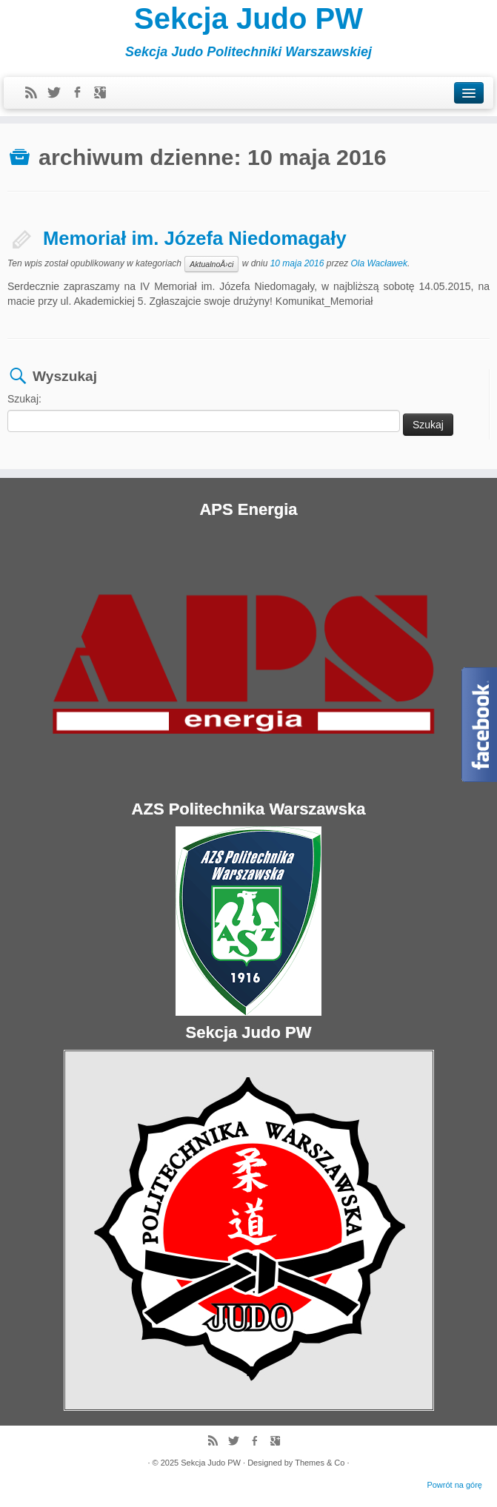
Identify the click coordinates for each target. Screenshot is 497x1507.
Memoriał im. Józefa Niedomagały (195, 238)
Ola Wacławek (378, 264)
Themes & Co (319, 1462)
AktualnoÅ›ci (211, 264)
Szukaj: (24, 399)
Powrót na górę (454, 1484)
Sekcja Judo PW (248, 18)
